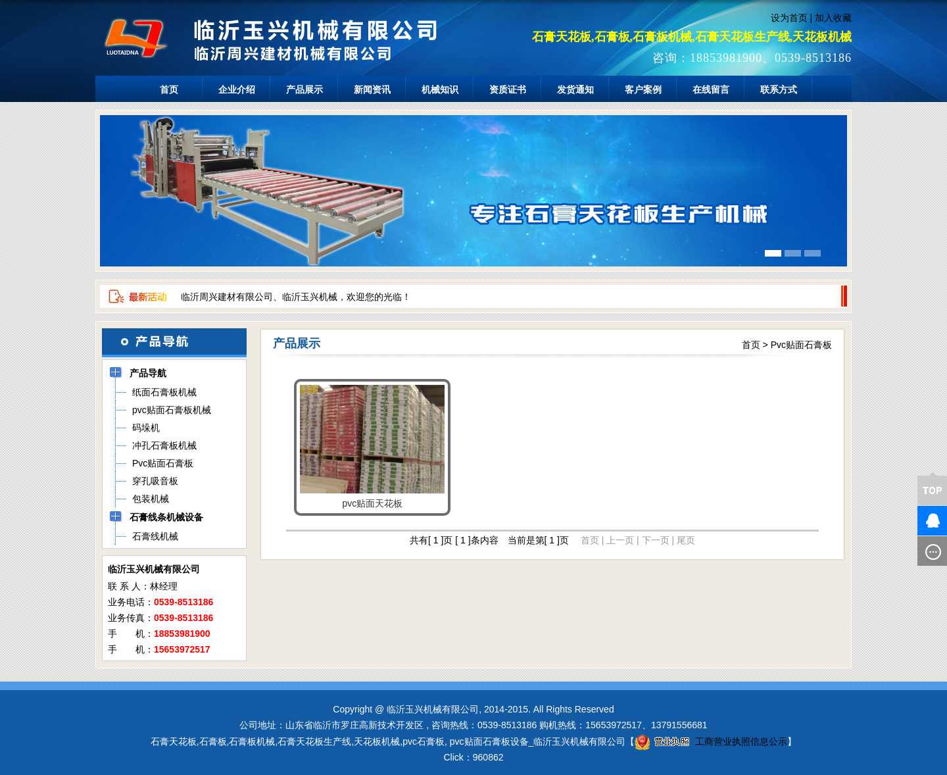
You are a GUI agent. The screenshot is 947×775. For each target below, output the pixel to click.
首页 (169, 89)
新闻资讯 (372, 89)
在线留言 (710, 89)
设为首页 (789, 17)
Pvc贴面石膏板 (801, 344)
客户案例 (643, 89)
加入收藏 (833, 17)
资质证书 (507, 89)
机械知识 (440, 89)
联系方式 (778, 89)
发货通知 (575, 89)
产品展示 (304, 89)
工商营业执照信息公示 (711, 741)
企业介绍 (236, 89)
